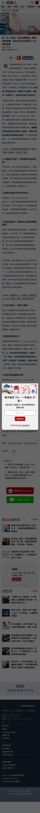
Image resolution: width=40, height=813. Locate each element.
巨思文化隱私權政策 (23, 425)
